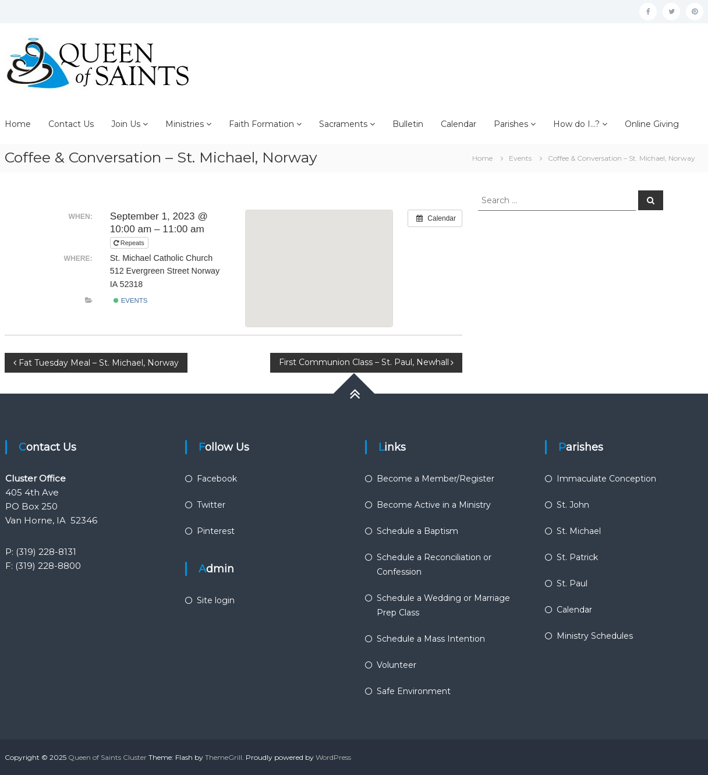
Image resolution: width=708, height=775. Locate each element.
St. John (573, 505)
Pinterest (216, 531)
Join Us (125, 124)
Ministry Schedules (595, 636)
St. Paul (572, 583)
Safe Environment (414, 691)
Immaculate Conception (606, 478)
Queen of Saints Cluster (107, 757)
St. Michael (579, 531)
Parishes (511, 124)
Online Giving (652, 124)
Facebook (217, 478)
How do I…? (576, 124)
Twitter (211, 505)
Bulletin (407, 124)
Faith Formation (261, 124)
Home (18, 124)
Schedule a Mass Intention (431, 639)
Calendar (458, 124)
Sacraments (343, 124)
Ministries (184, 124)
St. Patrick (577, 557)
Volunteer (396, 665)
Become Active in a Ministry (434, 505)
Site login (216, 600)
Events (130, 300)
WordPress (333, 757)
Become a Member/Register (435, 478)
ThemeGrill (223, 757)
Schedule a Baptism (417, 531)
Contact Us (71, 124)
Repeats (130, 242)
